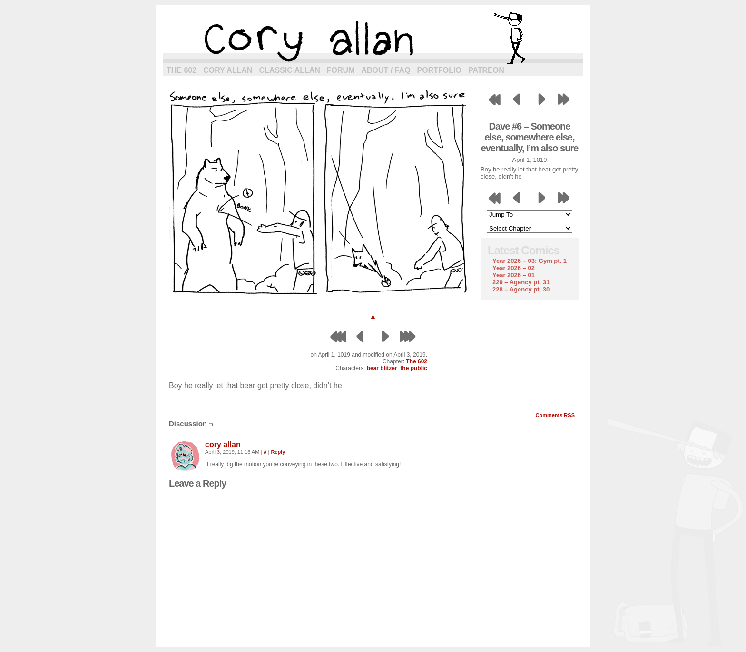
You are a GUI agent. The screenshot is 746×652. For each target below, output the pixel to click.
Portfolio (439, 70)
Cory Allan (227, 70)
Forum (341, 70)
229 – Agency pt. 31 (521, 282)
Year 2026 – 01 (513, 275)
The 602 (181, 70)
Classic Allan (289, 70)
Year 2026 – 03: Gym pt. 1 (529, 260)
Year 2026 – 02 (513, 267)
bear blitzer (382, 368)
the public (413, 368)
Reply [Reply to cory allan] (278, 452)
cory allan (373, 38)
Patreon (486, 70)
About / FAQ (386, 70)
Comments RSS (555, 415)
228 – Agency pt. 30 (521, 289)
